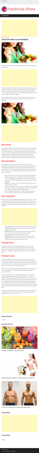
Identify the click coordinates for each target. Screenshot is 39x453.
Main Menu (6, 15)
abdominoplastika (17, 293)
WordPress (8, 451)
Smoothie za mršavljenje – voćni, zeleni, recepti (13, 350)
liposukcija (10, 293)
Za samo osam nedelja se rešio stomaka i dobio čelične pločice (16, 407)
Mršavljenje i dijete (5, 37)
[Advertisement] (19, 28)
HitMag (13, 451)
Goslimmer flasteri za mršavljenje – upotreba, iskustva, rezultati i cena (18, 377)
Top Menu (5, 1)
